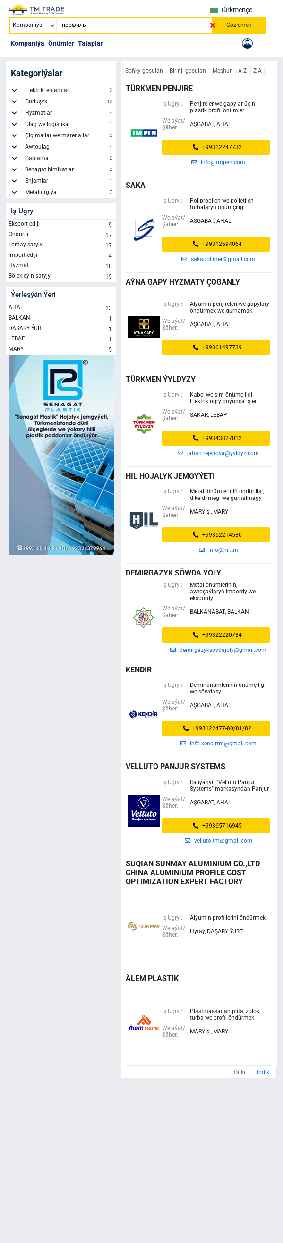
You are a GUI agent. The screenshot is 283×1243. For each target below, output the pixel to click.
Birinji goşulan (188, 71)
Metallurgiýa (69, 193)
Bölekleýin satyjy (61, 276)
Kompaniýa (27, 43)
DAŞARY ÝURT (61, 329)
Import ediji (61, 256)
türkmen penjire (159, 88)
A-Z (243, 71)
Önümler (61, 43)
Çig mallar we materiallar (69, 137)
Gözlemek (238, 25)
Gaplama (69, 159)
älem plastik (152, 978)
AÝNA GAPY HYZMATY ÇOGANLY (183, 282)
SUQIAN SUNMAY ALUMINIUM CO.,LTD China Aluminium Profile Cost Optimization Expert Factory (193, 872)
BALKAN (61, 318)
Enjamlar (69, 182)
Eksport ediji (61, 224)
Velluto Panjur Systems (175, 766)
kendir (139, 669)
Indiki (264, 1072)
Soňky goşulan (144, 71)
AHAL (61, 308)
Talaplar (90, 43)
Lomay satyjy (61, 245)
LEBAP (61, 339)
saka (136, 185)
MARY (61, 350)
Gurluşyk (69, 103)
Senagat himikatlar (69, 171)
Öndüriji (61, 235)
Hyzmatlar (69, 114)
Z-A (257, 71)
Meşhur (223, 71)
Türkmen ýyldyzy (161, 379)
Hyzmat (61, 266)
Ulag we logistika (69, 125)
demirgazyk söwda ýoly (173, 572)
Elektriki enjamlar (69, 91)
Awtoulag (69, 148)
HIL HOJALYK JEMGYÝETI (170, 476)
